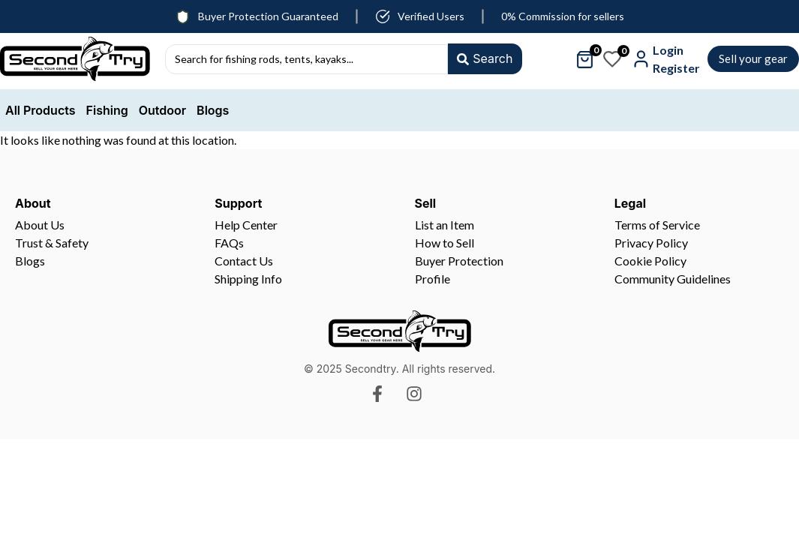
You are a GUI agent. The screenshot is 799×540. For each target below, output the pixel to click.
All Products (40, 110)
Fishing (107, 110)
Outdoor (162, 110)
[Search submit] (484, 59)
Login (668, 50)
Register (676, 68)
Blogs (213, 110)
